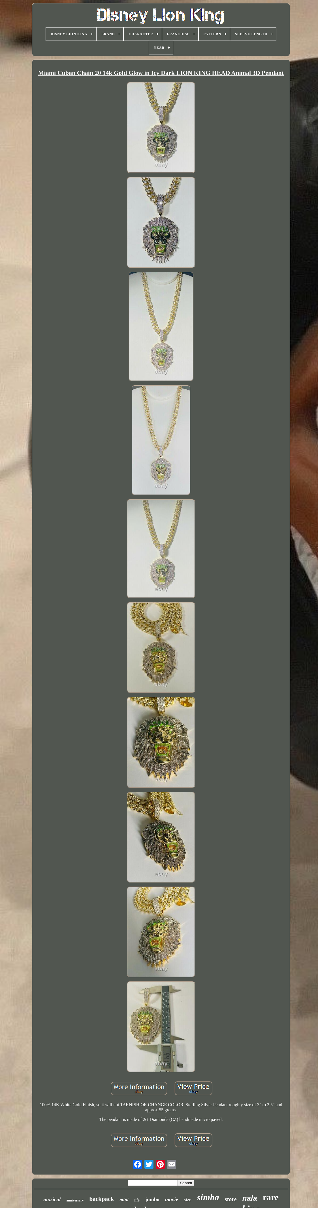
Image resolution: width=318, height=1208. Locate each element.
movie (171, 1199)
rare (271, 1197)
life (137, 1200)
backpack (101, 1199)
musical (52, 1199)
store (231, 1199)
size (187, 1199)
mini (124, 1199)
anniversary (75, 1200)
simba (208, 1197)
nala (249, 1198)
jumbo (152, 1199)
